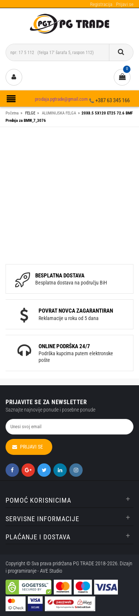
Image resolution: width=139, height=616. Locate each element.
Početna (12, 113)
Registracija (101, 4)
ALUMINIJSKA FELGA (59, 113)
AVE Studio (51, 571)
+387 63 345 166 (112, 100)
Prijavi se (124, 4)
